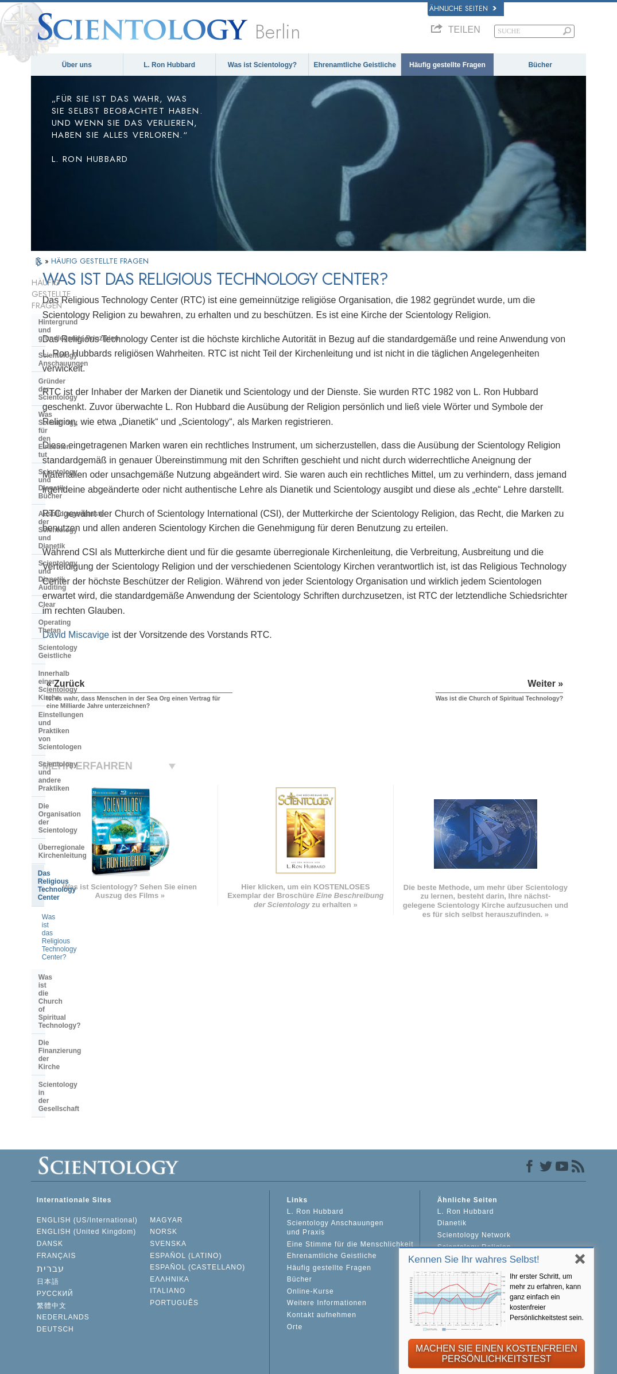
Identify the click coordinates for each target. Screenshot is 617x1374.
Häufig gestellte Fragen (447, 65)
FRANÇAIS (56, 1175)
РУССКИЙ (55, 1213)
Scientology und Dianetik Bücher (92, 385)
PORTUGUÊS (174, 1222)
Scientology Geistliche (75, 480)
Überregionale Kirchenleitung (86, 583)
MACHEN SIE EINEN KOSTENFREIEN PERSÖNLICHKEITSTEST (496, 1354)
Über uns (77, 65)
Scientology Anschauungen (83, 324)
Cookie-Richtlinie (370, 1369)
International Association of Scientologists (486, 1235)
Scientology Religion (474, 1166)
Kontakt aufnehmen (321, 1234)
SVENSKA (168, 1163)
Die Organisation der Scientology (92, 566)
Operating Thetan (66, 463)
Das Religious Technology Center (92, 601)
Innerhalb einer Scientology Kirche (83, 502)
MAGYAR (166, 1139)
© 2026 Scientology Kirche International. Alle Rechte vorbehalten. (149, 1361)
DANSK (50, 1163)
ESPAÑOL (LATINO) (186, 1175)
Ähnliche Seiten (462, 8)
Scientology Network (474, 1154)
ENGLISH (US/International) (87, 1139)
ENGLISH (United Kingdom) (86, 1151)
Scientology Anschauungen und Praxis (335, 1147)
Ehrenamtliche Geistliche (354, 65)
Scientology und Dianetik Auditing (94, 428)
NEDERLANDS (63, 1236)
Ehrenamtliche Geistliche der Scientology (489, 1215)
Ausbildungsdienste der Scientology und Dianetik (79, 406)
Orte (294, 1246)
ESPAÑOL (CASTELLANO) (197, 1186)
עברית (50, 1188)
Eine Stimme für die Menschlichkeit (350, 1163)
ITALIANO (167, 1210)
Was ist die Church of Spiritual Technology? (88, 653)
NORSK (163, 1151)
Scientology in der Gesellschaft (89, 692)
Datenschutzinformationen (284, 1369)
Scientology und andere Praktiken (93, 548)
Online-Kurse (310, 1210)
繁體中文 (52, 1225)
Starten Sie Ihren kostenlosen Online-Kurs (490, 1194)
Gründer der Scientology (78, 342)
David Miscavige (202, 722)
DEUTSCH (55, 1248)
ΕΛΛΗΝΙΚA (169, 1198)
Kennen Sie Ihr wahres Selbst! (474, 1259)
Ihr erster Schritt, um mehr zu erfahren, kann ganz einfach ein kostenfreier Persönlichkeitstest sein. (547, 1297)
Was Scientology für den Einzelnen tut (78, 363)
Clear (47, 445)
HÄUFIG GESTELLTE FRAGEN (100, 261)
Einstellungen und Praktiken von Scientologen (91, 527)
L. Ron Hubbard (169, 65)
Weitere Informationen (327, 1222)
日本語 (48, 1201)
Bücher (540, 65)
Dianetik (452, 1143)
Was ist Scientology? (262, 65)
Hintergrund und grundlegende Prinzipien (78, 303)
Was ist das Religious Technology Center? (93, 625)
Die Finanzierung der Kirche (84, 674)
